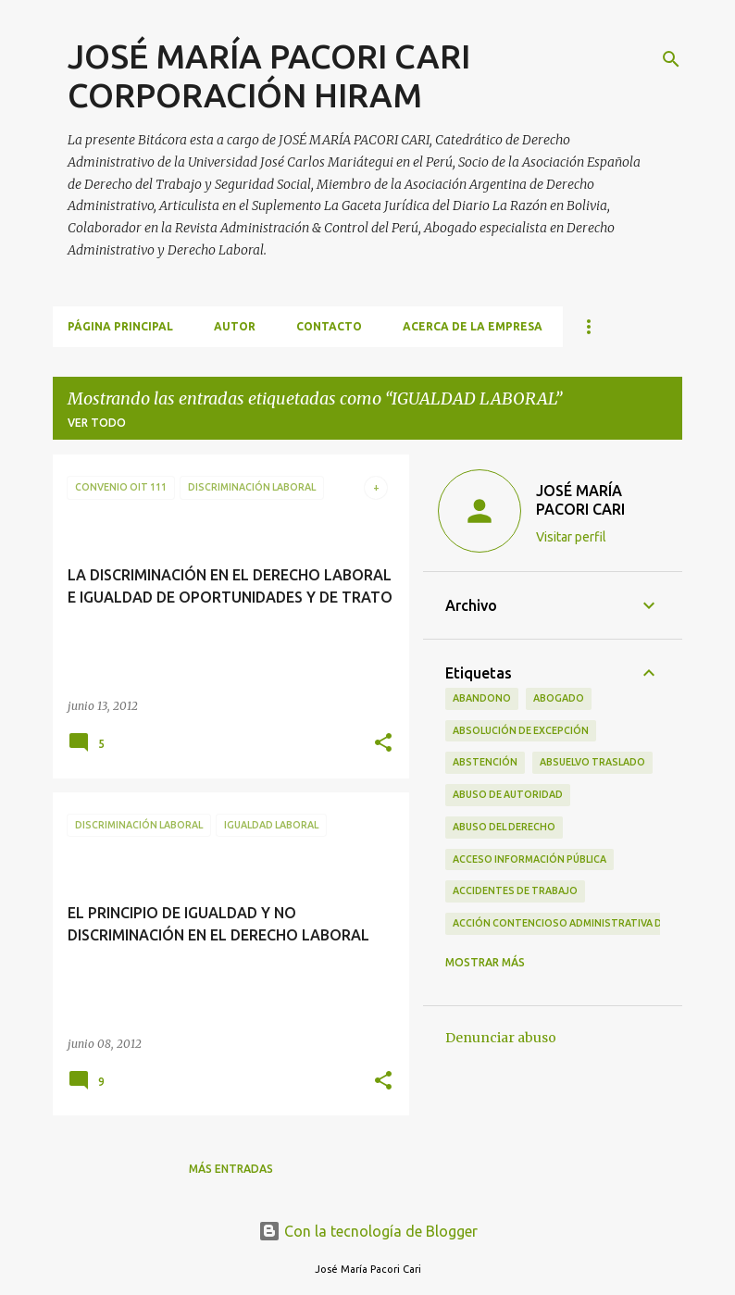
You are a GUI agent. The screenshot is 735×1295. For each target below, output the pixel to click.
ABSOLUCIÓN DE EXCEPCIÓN (521, 730)
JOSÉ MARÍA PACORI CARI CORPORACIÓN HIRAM (269, 75)
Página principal (120, 326)
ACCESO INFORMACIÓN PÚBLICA (529, 859)
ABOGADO (558, 698)
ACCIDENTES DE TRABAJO (515, 890)
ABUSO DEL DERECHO (504, 826)
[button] (383, 743)
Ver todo (97, 423)
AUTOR (234, 326)
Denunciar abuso (500, 1037)
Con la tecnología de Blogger (368, 1231)
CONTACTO (329, 326)
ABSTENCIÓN (485, 761)
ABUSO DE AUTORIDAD (508, 794)
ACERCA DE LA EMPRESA (472, 326)
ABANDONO (482, 698)
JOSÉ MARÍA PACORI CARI (580, 499)
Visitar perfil (571, 536)
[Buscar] (671, 59)
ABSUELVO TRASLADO (592, 761)
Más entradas (231, 1169)
